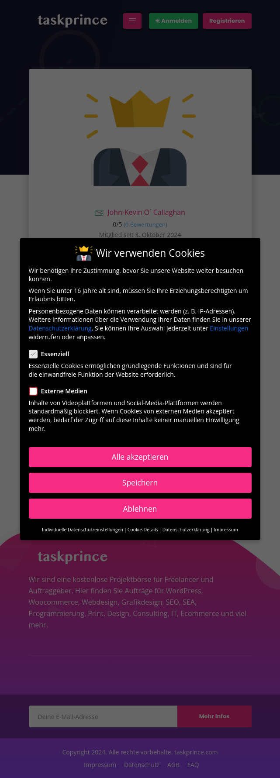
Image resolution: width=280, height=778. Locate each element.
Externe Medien (61, 391)
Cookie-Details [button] (143, 530)
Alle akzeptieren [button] (139, 456)
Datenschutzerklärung (60, 328)
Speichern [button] (140, 482)
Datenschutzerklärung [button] (186, 530)
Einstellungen (229, 328)
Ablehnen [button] (140, 508)
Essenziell (52, 354)
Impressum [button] (226, 530)
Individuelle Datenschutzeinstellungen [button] (82, 530)
